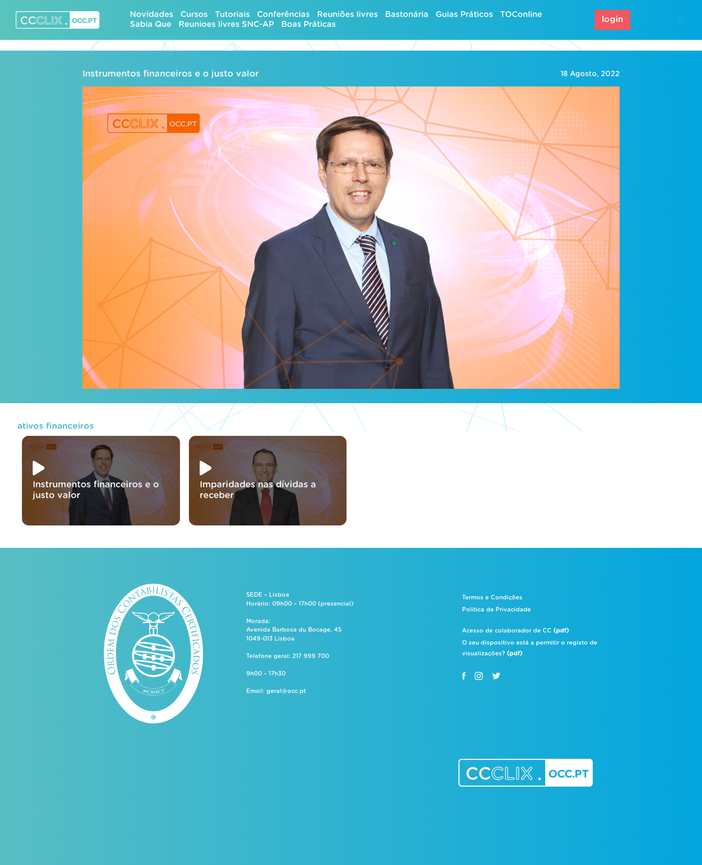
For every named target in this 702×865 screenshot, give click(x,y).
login (612, 19)
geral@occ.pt (286, 691)
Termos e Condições (492, 598)
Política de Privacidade (496, 610)
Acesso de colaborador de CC (515, 631)
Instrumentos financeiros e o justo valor (170, 73)
